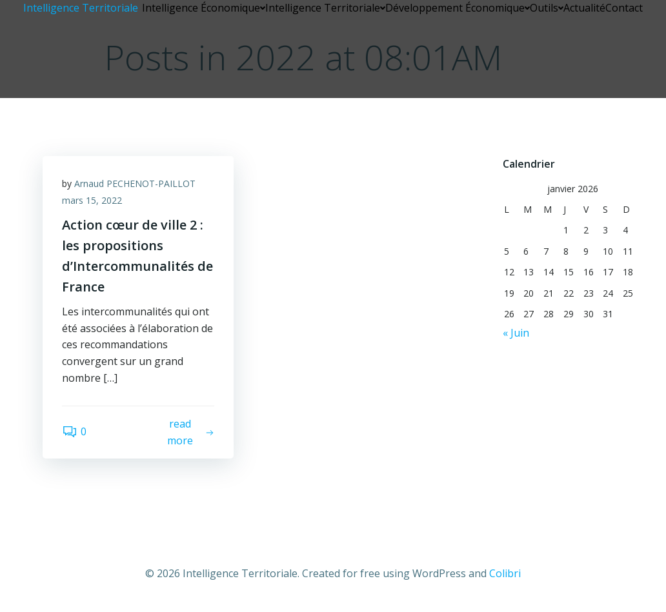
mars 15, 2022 (92, 200)
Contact (624, 8)
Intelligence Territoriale (325, 8)
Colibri (505, 573)
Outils (546, 8)
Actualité (584, 8)
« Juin (516, 333)
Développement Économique (457, 8)
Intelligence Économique (203, 8)
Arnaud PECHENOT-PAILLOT (135, 183)
